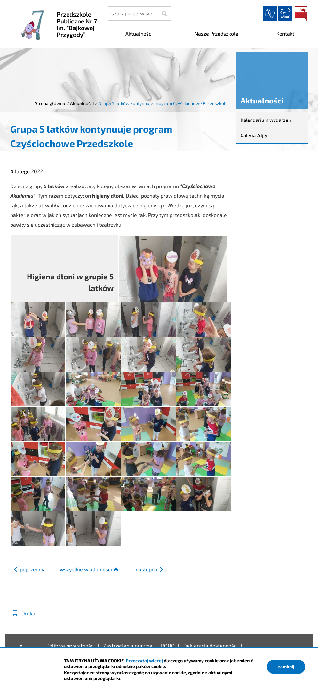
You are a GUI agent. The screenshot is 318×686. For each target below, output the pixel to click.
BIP (301, 13)
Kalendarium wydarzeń (266, 120)
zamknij (286, 666)
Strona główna (50, 103)
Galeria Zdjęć (254, 135)
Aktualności (82, 103)
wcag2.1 (285, 13)
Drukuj (28, 613)
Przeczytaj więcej (144, 660)
